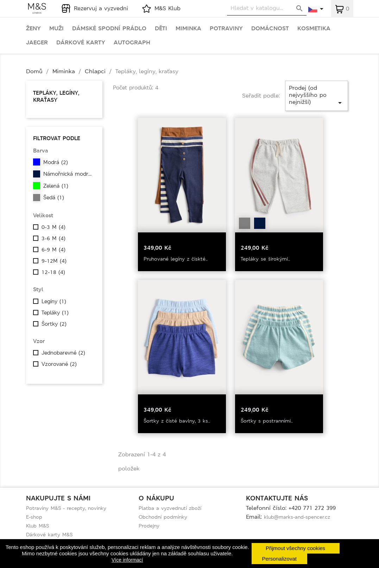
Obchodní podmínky (163, 517)
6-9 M (53, 249)
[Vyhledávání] (267, 8)
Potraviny (226, 28)
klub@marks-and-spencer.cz (297, 517)
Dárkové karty (80, 42)
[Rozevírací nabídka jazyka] (316, 9)
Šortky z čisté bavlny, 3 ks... (177, 421)
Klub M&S (37, 526)
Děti (161, 28)
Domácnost (270, 28)
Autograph (132, 42)
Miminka (188, 28)
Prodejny (149, 526)
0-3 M (53, 227)
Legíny (54, 301)
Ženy (33, 28)
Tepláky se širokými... (265, 259)
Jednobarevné (63, 352)
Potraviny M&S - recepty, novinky (66, 508)
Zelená (55, 185)
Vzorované (59, 364)
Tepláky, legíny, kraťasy (56, 96)
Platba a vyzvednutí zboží (170, 508)
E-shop (34, 517)
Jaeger (37, 42)
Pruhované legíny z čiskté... (176, 259)
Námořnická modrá (69, 173)
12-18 (53, 272)
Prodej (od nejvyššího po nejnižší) (316, 95)
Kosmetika (313, 28)
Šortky (54, 323)
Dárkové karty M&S (49, 534)
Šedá (53, 197)
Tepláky (55, 312)
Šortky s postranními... (267, 421)
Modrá (55, 162)
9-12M (54, 260)
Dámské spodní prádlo (109, 28)
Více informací (127, 560)
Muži (56, 28)
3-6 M (53, 238)
